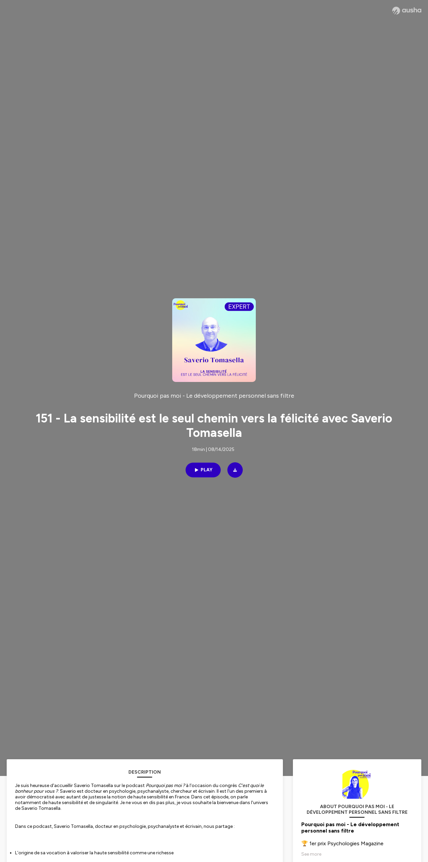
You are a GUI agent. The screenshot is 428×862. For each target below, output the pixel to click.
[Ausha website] (406, 11)
